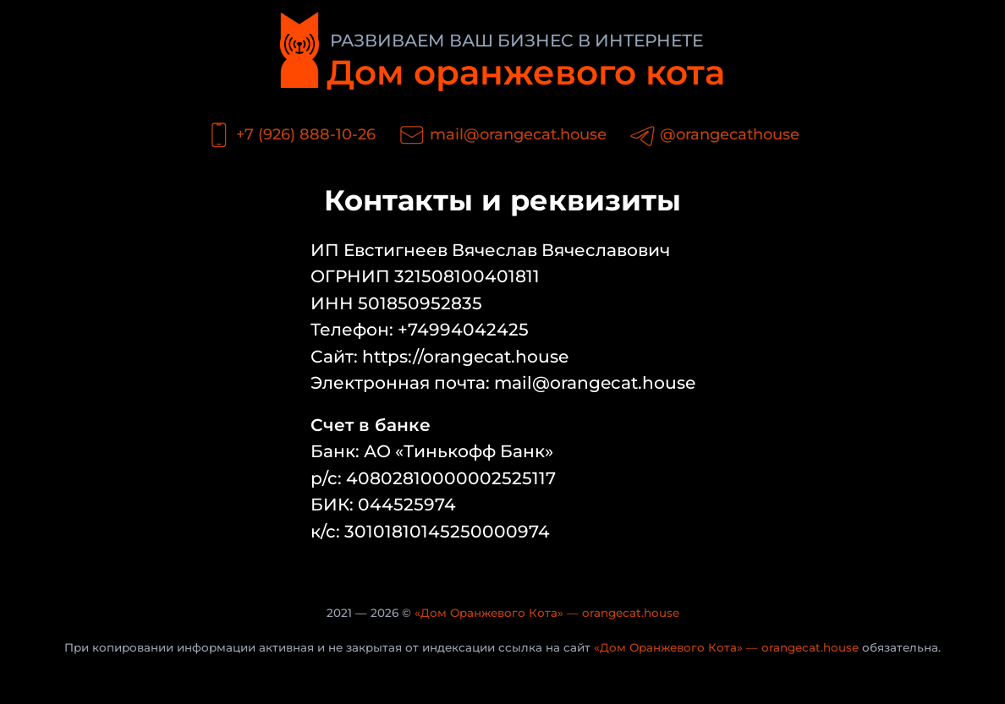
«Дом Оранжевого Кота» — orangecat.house (547, 612)
